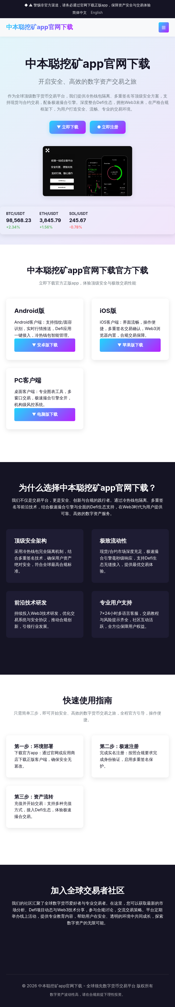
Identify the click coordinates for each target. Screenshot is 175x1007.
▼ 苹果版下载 (130, 344)
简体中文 (79, 12)
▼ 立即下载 (68, 126)
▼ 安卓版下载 (45, 344)
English (97, 12)
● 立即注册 (107, 126)
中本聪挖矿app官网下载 (39, 27)
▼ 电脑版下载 (45, 414)
